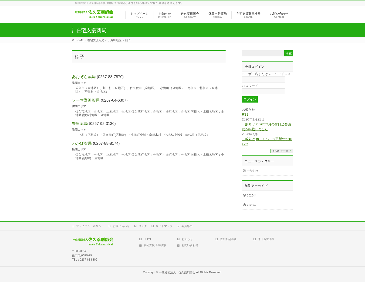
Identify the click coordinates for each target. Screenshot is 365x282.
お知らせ (187, 239)
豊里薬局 (80, 123)
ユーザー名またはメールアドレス (266, 74)
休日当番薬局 (266, 239)
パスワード (250, 86)
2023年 (251, 205)
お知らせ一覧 (280, 150)
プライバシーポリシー (90, 226)
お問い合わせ (121, 226)
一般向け (248, 124)
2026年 (251, 195)
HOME (148, 239)
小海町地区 (115, 40)
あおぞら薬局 (84, 77)
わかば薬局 (82, 143)
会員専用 (187, 226)
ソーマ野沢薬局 (86, 100)
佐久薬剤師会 (228, 239)
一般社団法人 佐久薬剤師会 (177, 272)
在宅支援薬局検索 (155, 245)
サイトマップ (164, 226)
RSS (245, 114)
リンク (143, 226)
